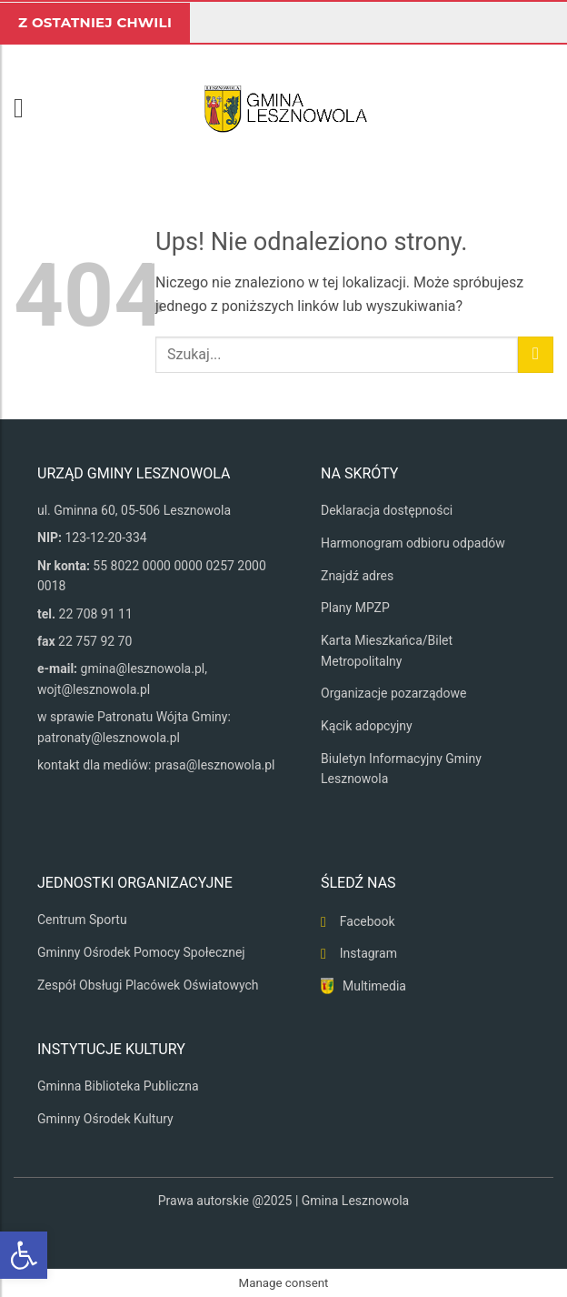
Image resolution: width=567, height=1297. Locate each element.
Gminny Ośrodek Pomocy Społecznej (141, 952)
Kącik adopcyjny (367, 726)
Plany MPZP (355, 607)
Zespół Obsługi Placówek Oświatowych (148, 985)
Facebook (367, 921)
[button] (27, 108)
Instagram (368, 953)
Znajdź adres (357, 575)
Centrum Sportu (82, 919)
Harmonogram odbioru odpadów (413, 543)
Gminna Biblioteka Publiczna (118, 1086)
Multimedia (374, 986)
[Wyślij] (535, 354)
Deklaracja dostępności (387, 510)
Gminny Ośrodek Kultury (105, 1118)
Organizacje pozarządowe (393, 693)
